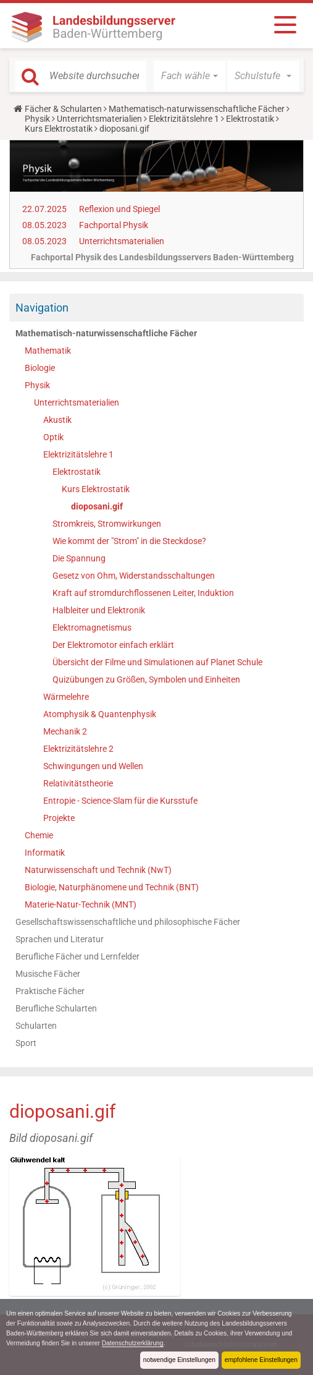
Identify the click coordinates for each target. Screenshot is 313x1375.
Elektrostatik (250, 119)
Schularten (36, 1026)
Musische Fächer (47, 974)
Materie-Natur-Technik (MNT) (80, 904)
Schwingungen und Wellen (93, 766)
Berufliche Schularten (56, 1008)
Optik (53, 437)
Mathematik (48, 350)
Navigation (42, 307)
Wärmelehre (66, 697)
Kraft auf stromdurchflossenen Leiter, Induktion (143, 593)
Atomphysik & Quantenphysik (99, 714)
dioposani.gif (97, 506)
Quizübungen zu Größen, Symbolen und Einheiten (146, 679)
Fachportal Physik (113, 225)
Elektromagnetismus (91, 627)
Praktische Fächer (50, 991)
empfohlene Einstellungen (259, 1359)
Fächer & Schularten (63, 109)
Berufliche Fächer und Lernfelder (77, 956)
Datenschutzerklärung (233, 1343)
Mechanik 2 (65, 731)
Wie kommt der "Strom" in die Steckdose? (129, 541)
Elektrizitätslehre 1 (184, 119)
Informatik (45, 853)
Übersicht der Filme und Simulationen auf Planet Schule (157, 662)
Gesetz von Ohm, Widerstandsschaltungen (133, 576)
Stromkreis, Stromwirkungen (106, 524)
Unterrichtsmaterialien (99, 119)
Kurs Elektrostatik (59, 129)
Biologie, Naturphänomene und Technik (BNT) (112, 887)
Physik (37, 119)
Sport (25, 1043)
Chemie (39, 835)
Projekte (59, 818)
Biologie (40, 368)
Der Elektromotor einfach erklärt (113, 645)
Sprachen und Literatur (59, 939)
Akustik (57, 420)
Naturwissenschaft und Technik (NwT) (98, 870)
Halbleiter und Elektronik (98, 610)
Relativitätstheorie (78, 783)
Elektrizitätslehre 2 (78, 749)
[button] (189, 76)
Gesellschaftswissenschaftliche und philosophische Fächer (127, 922)
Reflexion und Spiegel (119, 209)
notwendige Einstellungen (174, 1359)
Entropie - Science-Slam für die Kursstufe (120, 801)
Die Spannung (79, 558)
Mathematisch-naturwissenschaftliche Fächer (197, 109)
